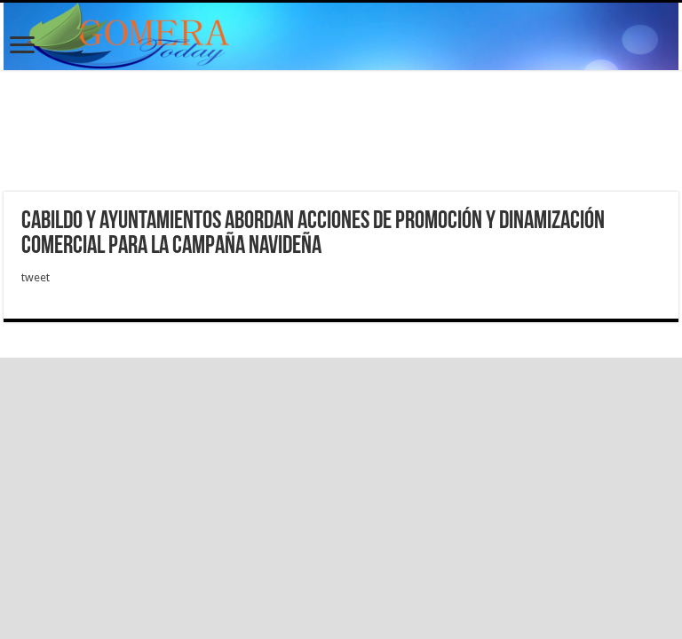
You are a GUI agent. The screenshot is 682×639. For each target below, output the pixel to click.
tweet (35, 277)
